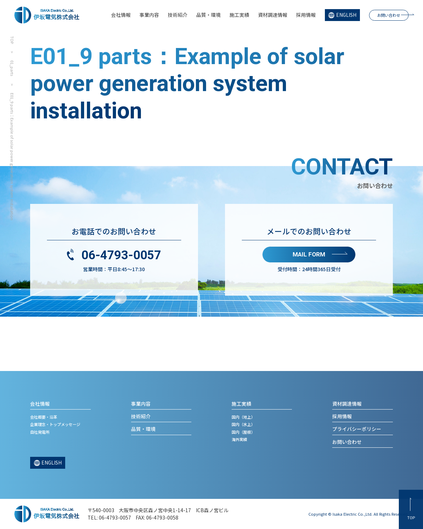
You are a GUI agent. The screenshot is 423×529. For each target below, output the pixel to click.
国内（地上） (243, 417)
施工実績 (239, 14)
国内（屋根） (243, 432)
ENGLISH (346, 14)
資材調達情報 (272, 14)
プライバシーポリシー (356, 428)
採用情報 (306, 14)
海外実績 (239, 439)
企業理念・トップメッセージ (55, 424)
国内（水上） (243, 424)
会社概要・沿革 (43, 417)
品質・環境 (208, 14)
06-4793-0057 (121, 255)
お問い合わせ (388, 15)
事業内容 (149, 14)
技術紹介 (177, 14)
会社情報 (121, 14)
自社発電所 (39, 432)
